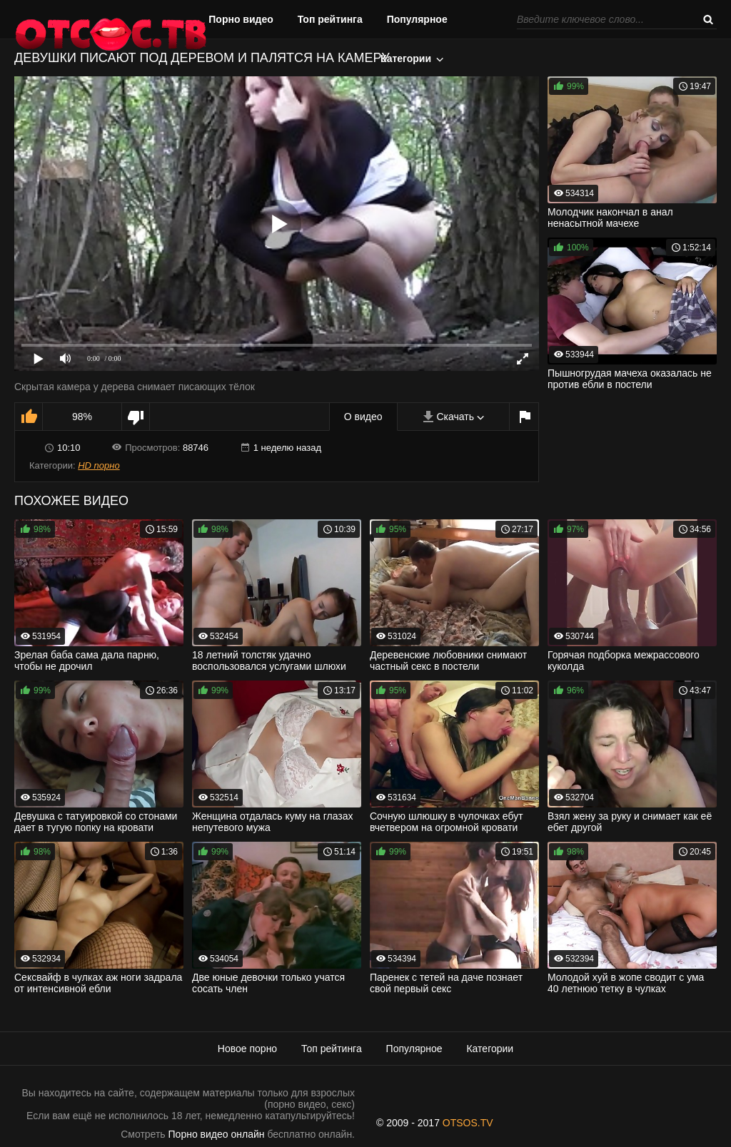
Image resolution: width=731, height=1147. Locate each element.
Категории (405, 58)
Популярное (417, 19)
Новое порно (247, 1048)
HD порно (98, 465)
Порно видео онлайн (216, 1134)
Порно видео (240, 19)
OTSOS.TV (468, 1122)
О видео (363, 416)
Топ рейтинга (330, 19)
